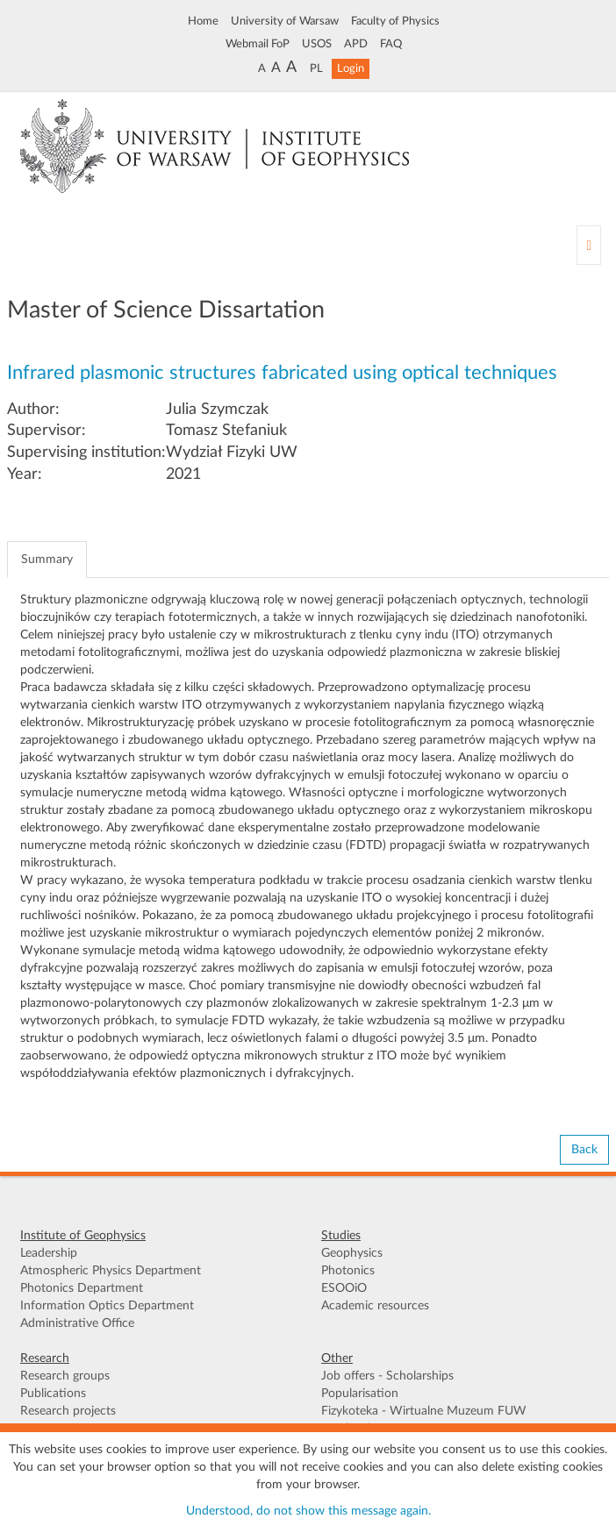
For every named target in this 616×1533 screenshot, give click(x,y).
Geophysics (352, 1253)
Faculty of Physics (395, 21)
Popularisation (359, 1393)
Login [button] (350, 68)
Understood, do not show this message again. (308, 1511)
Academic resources (375, 1306)
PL (316, 68)
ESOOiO (344, 1288)
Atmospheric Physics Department (110, 1271)
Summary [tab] (47, 559)
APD (356, 44)
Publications (53, 1393)
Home (203, 21)
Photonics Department (81, 1288)
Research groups (65, 1376)
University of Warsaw (285, 21)
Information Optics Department (107, 1306)
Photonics (348, 1271)
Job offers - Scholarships (387, 1376)
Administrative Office (77, 1323)
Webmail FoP (258, 44)
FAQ (391, 44)
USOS (317, 44)
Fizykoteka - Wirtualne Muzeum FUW (423, 1411)
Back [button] (584, 1150)
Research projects (68, 1411)
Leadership (48, 1253)
